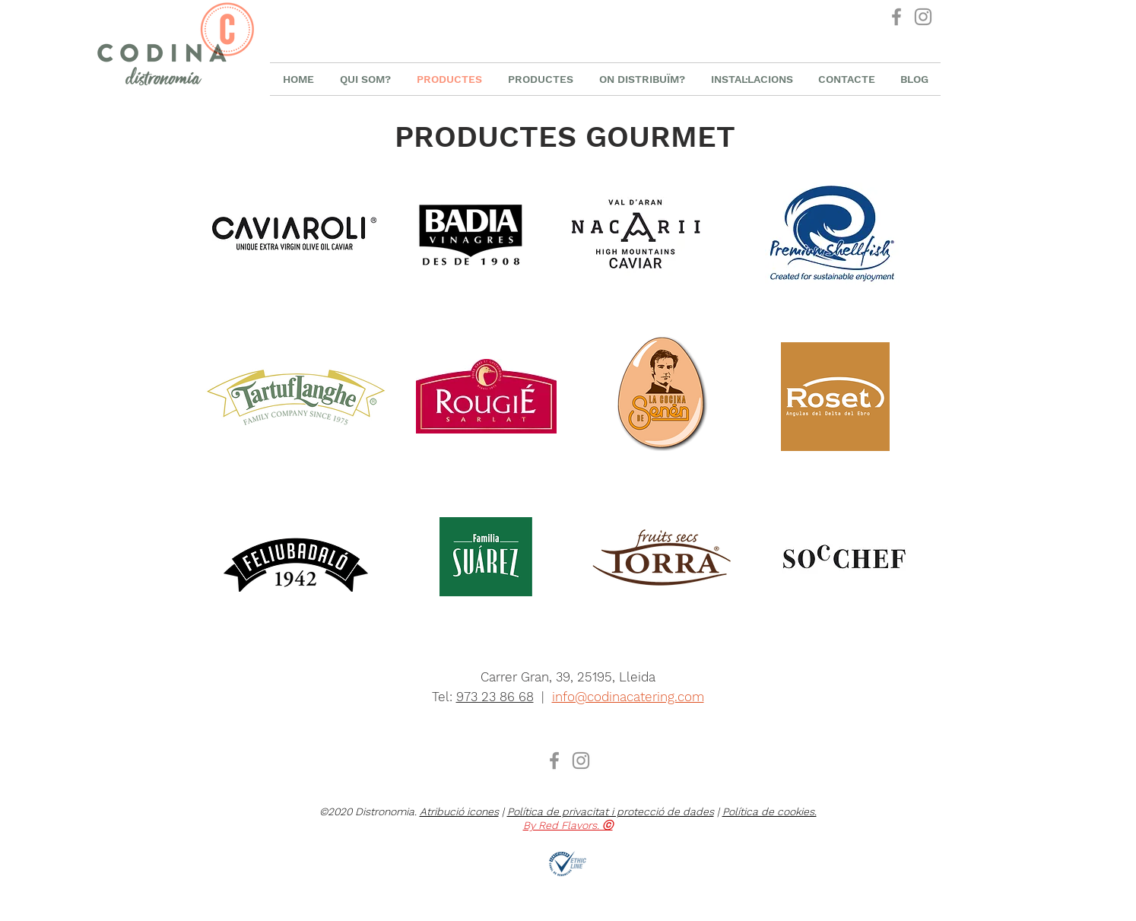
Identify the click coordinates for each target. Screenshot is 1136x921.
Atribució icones (459, 811)
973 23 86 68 (495, 696)
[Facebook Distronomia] (896, 16)
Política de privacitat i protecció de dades (610, 811)
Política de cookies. (769, 811)
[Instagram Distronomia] (923, 16)
